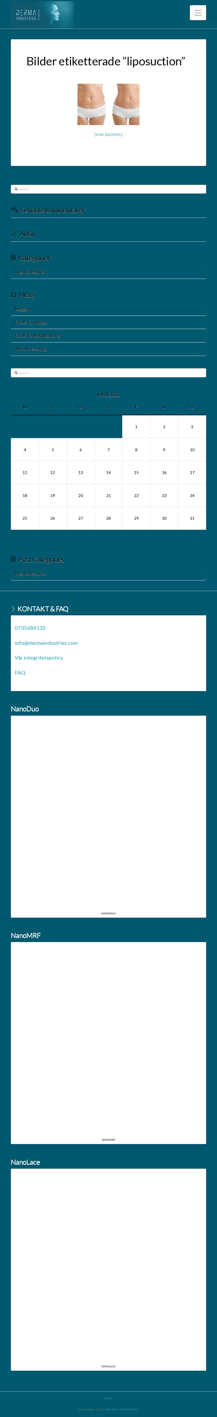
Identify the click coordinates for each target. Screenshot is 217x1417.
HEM (108, 1398)
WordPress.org (30, 348)
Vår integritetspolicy (39, 657)
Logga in (23, 308)
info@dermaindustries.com (46, 643)
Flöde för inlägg (31, 322)
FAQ (20, 672)
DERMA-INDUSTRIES (121, 1409)
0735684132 (30, 628)
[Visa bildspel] (108, 135)
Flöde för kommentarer (38, 335)
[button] (198, 12)
